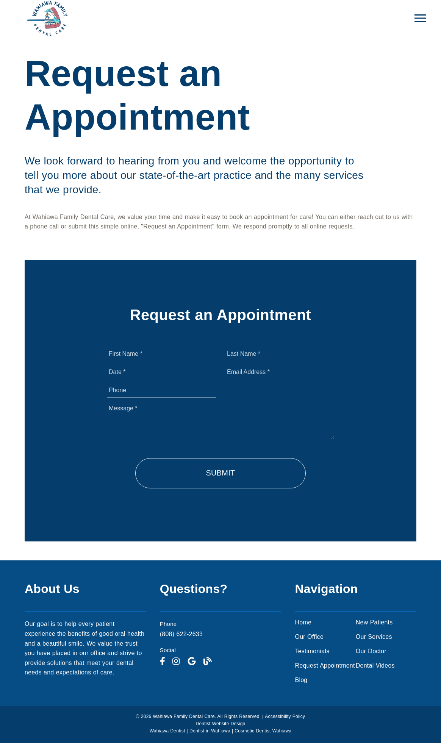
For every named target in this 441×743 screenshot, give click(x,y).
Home (303, 622)
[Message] (220, 420)
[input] (161, 354)
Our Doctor (371, 651)
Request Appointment (325, 665)
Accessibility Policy (285, 716)
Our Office (309, 637)
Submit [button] (220, 473)
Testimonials (312, 651)
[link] (162, 661)
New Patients (374, 622)
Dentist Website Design (221, 723)
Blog (301, 680)
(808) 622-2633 (181, 634)
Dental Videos (375, 665)
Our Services (374, 637)
